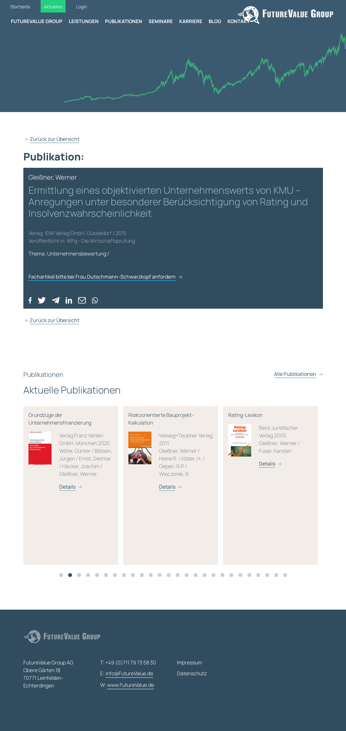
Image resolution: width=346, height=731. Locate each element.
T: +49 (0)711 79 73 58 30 (128, 662)
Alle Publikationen (295, 386)
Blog (215, 21)
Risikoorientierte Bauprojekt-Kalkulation (182, 457)
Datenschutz (192, 673)
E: (126, 674)
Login (81, 7)
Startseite (20, 7)
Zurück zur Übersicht (54, 138)
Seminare (161, 21)
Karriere (190, 21)
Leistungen (84, 21)
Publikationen (123, 21)
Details (78, 493)
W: (127, 685)
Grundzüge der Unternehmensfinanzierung (82, 457)
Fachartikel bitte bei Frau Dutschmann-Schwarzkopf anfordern (102, 276)
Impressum (189, 662)
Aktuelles (53, 7)
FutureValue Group (36, 21)
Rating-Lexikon (282, 446)
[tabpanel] (84, 491)
